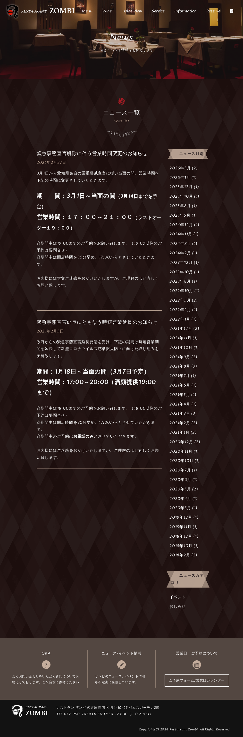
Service (158, 11)
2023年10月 (181, 272)
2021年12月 (180, 328)
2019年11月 (180, 527)
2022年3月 (180, 300)
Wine (107, 11)
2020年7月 (180, 470)
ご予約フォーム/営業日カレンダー (197, 680)
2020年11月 (180, 451)
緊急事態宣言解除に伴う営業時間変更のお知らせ (92, 153)
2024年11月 (180, 234)
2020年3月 (180, 508)
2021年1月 (179, 432)
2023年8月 (180, 281)
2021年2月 (179, 423)
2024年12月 (181, 225)
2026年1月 (179, 177)
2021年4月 (179, 404)
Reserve (213, 11)
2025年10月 (181, 196)
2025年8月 (180, 206)
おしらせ (177, 606)
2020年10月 (181, 460)
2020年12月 (181, 442)
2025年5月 (180, 215)
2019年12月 (180, 517)
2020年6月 (180, 479)
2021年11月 (180, 338)
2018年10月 (180, 546)
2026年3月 (180, 168)
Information (185, 11)
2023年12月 (181, 262)
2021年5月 (179, 394)
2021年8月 (179, 366)
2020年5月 (180, 489)
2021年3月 (179, 413)
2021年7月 (179, 375)
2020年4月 (180, 498)
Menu (87, 11)
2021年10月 (180, 347)
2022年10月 (181, 291)
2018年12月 (180, 536)
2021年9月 (179, 357)
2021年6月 (179, 385)
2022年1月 (179, 319)
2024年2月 (180, 253)
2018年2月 (179, 555)
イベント (177, 597)
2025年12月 (181, 187)
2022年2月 (180, 310)
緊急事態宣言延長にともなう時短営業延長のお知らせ (97, 322)
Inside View (131, 11)
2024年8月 (180, 243)
